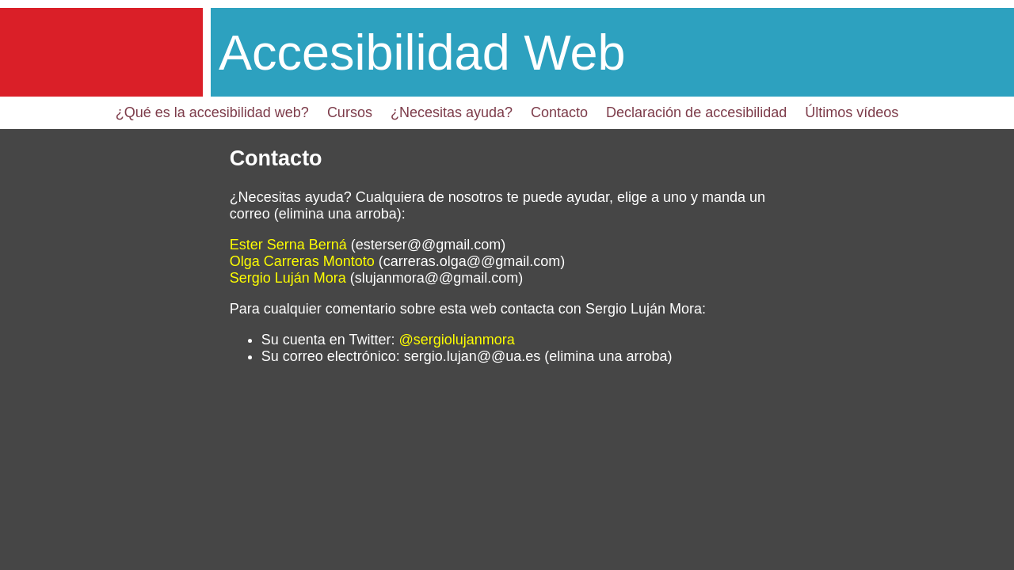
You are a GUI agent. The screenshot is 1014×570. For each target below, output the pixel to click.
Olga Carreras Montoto (302, 261)
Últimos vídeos (851, 112)
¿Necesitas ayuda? (452, 112)
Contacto (559, 112)
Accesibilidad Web (422, 52)
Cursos (349, 112)
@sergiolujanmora (456, 340)
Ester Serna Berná (288, 245)
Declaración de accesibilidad (696, 112)
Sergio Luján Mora (288, 278)
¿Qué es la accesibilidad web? (212, 112)
